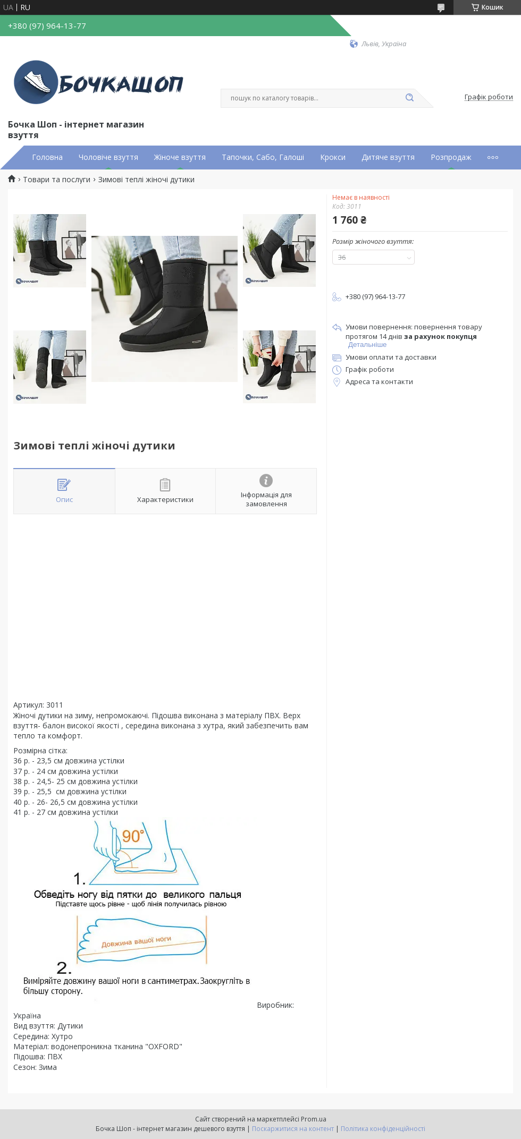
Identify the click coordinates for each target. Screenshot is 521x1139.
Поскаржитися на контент (293, 1128)
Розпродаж (451, 157)
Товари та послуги (56, 179)
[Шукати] (409, 98)
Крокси (333, 157)
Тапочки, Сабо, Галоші (263, 157)
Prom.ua (313, 1119)
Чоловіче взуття (108, 157)
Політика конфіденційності (383, 1128)
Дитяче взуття (388, 157)
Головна (47, 157)
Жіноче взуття (180, 157)
